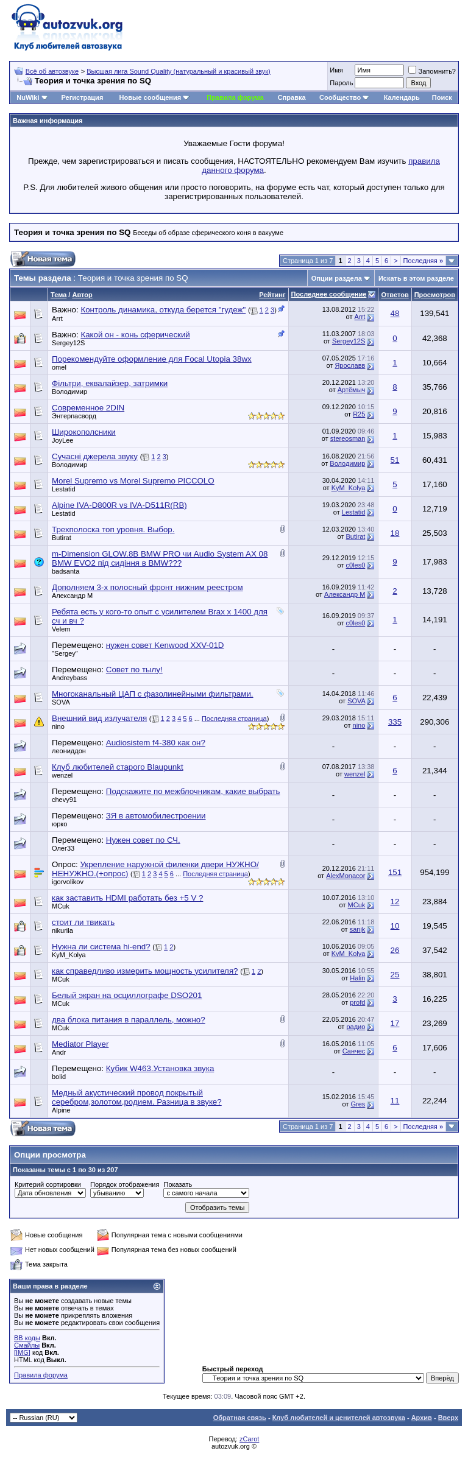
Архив (421, 1417)
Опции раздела (336, 278)
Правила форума (235, 97)
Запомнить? (432, 71)
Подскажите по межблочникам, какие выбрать (193, 791)
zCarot (249, 1439)
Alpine (61, 1110)
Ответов (394, 294)
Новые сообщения (150, 97)
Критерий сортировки (48, 1184)
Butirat (61, 537)
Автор (82, 294)
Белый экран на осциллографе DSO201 (127, 995)
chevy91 (64, 799)
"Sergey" (65, 653)
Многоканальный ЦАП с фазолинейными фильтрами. (153, 693)
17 (395, 1023)
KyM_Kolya (349, 487)
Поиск (442, 97)
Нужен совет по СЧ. (143, 840)
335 (395, 721)
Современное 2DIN (88, 407)
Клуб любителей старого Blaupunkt (117, 767)
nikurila (62, 930)
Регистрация (82, 97)
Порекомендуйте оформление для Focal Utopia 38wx (152, 359)
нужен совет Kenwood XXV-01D (165, 645)
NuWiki (27, 97)
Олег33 (63, 848)
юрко (59, 824)
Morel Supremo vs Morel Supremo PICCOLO (133, 480)
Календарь (402, 97)
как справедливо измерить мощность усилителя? (145, 971)
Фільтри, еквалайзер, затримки (110, 383)
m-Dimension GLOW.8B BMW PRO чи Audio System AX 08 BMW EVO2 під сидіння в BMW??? (160, 558)
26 (395, 950)
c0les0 (356, 565)
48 (395, 313)
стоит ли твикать (83, 922)
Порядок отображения (124, 1184)
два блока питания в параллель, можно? (128, 1019)
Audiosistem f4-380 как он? (155, 742)
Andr (59, 1052)
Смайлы (27, 1345)
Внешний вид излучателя (99, 718)
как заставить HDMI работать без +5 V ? (127, 897)
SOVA (61, 702)
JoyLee (62, 440)
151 (395, 872)
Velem (61, 629)
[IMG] (22, 1352)
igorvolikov (67, 881)
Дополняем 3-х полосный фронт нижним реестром (147, 587)
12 (395, 901)
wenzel (62, 775)
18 (395, 533)
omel (59, 367)
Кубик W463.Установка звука (160, 1068)
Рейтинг (272, 294)
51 (395, 460)
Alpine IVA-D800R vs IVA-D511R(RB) (119, 505)
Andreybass (69, 677)
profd (357, 1002)
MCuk (60, 906)
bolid (59, 1076)
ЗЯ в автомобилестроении (156, 815)
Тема (58, 294)
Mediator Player (80, 1044)
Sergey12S (68, 342)
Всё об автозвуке (52, 71)
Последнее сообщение (329, 294)
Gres (357, 1104)
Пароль (341, 82)
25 (395, 974)
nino (58, 726)
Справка (292, 97)
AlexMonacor (345, 875)
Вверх (448, 1417)
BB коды (27, 1337)
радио (355, 1026)
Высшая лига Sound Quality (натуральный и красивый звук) (179, 71)
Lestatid (64, 489)
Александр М (72, 595)
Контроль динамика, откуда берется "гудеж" (163, 309)
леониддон (69, 750)
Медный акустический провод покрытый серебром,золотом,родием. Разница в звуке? (137, 1097)
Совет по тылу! (134, 669)
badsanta (65, 571)
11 (395, 1100)
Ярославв (350, 365)
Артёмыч (352, 389)
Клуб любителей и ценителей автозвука (338, 1417)
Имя (336, 70)
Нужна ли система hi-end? (101, 946)
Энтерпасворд (74, 416)
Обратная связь (239, 1417)
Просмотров (434, 294)
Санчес (354, 1051)
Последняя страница (234, 718)
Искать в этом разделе (416, 278)
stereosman (347, 438)
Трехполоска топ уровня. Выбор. (113, 529)
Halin (357, 978)
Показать (177, 1184)
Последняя (423, 260)
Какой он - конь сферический (135, 334)
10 (395, 925)
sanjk (358, 929)
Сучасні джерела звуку (95, 456)
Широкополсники (84, 432)
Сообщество (344, 97)
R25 (359, 414)
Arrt (57, 318)
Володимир (69, 391)
